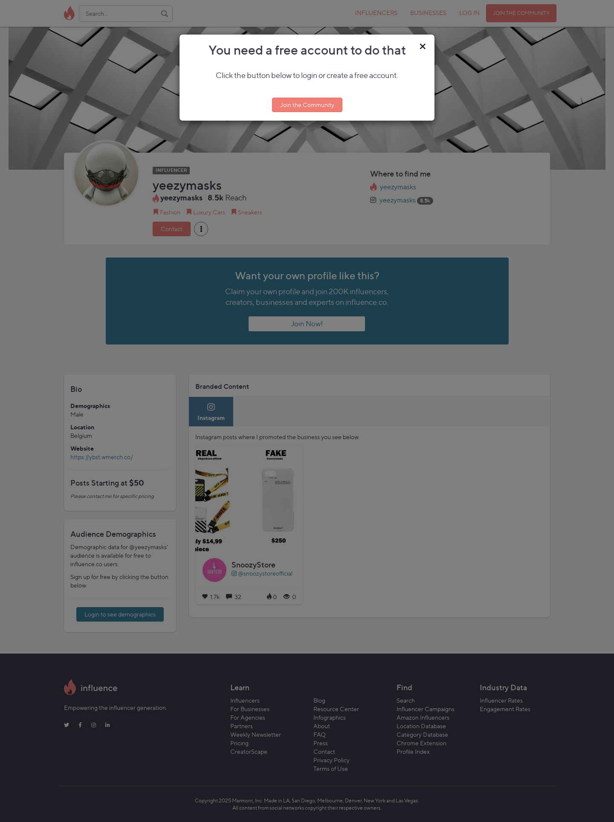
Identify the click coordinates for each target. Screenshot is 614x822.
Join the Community (307, 104)
